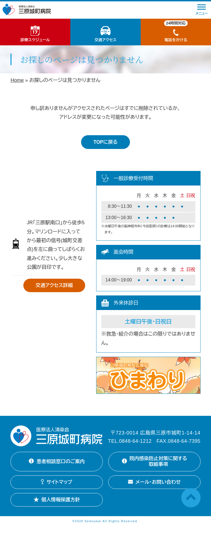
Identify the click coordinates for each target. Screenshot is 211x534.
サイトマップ (57, 489)
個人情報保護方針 (56, 507)
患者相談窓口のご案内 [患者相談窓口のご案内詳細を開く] (56, 465)
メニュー (202, 9)
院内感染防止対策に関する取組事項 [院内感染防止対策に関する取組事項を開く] (153, 465)
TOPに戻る (105, 142)
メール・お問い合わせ (154, 489)
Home (17, 80)
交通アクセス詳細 (53, 285)
